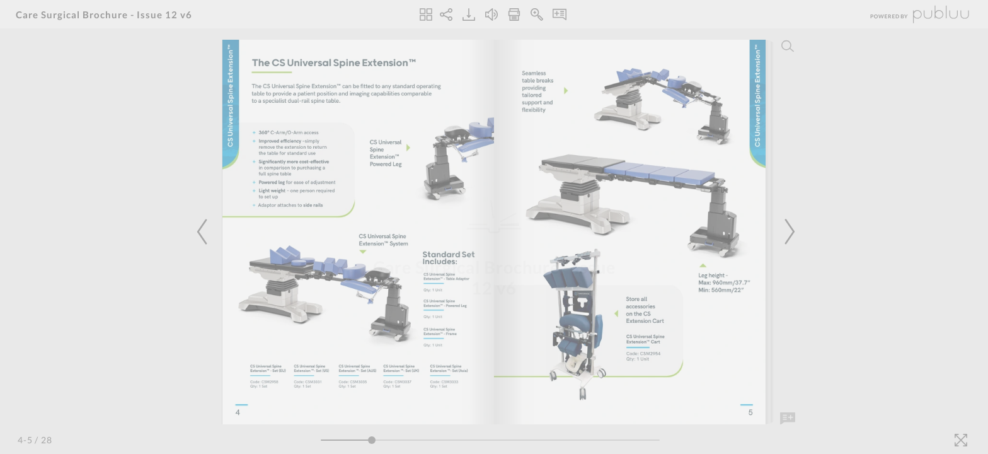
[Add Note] (787, 418)
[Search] (787, 46)
